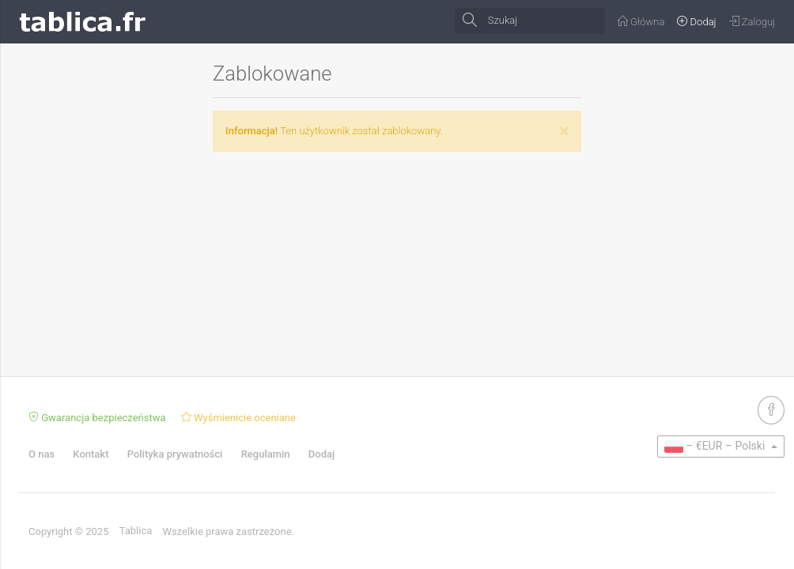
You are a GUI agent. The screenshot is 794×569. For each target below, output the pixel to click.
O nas (41, 454)
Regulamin (265, 454)
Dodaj (321, 454)
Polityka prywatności (175, 454)
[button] (721, 446)
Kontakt (90, 454)
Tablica (136, 531)
